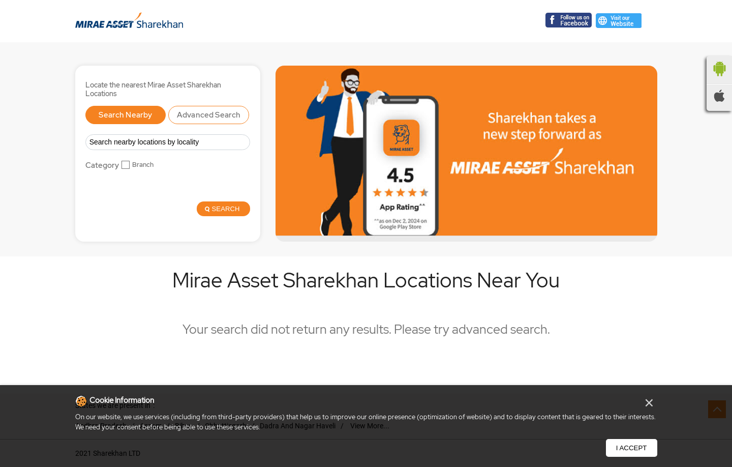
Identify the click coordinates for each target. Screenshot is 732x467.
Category (102, 165)
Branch (143, 165)
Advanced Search (208, 115)
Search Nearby (125, 115)
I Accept (631, 448)
